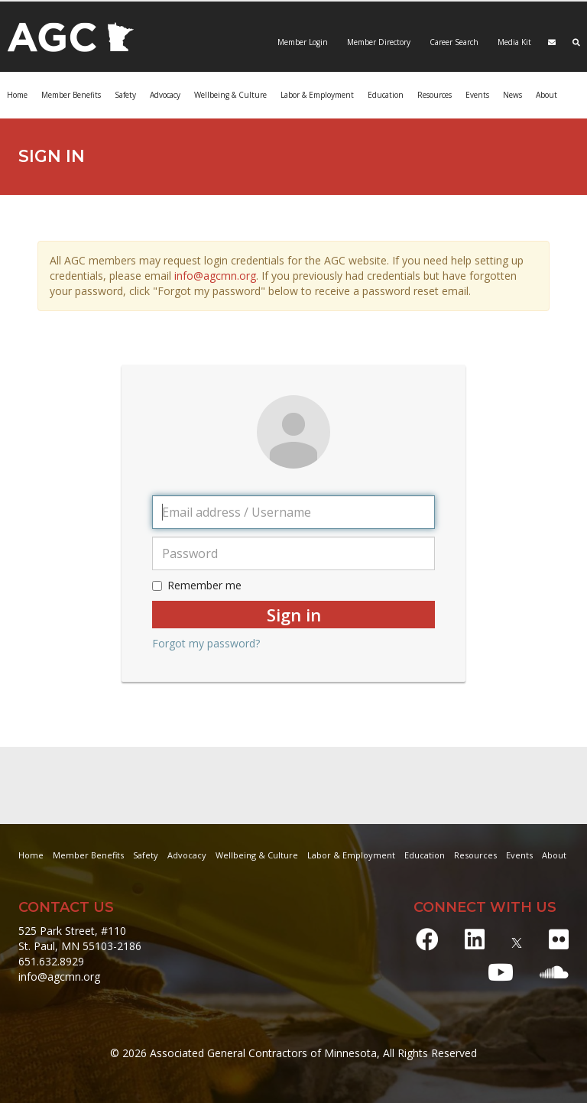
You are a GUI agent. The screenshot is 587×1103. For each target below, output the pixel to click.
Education (386, 94)
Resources (434, 94)
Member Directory (377, 42)
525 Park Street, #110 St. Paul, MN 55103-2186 (79, 938)
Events (477, 94)
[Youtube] (501, 972)
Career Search (452, 42)
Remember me (197, 585)
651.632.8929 (51, 961)
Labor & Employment (317, 94)
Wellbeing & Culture (230, 94)
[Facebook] (427, 939)
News (512, 94)
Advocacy (165, 94)
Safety (125, 94)
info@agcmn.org (215, 275)
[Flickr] (559, 939)
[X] (517, 939)
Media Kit (513, 42)
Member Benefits (71, 94)
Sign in (294, 614)
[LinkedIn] (475, 939)
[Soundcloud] (554, 972)
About (546, 94)
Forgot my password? (206, 643)
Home (17, 94)
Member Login (302, 42)
